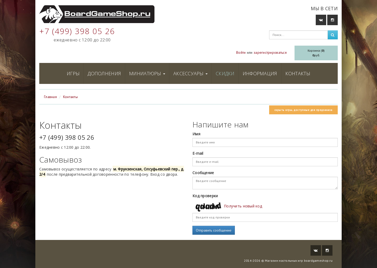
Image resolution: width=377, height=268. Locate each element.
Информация (260, 73)
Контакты (297, 73)
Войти (241, 52)
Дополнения (104, 73)
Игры (73, 73)
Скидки (225, 73)
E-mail (197, 153)
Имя (196, 133)
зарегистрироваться (270, 52)
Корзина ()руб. (316, 53)
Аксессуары (190, 73)
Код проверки (205, 195)
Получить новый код (243, 205)
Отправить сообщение (213, 230)
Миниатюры (147, 73)
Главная (50, 96)
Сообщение (203, 172)
